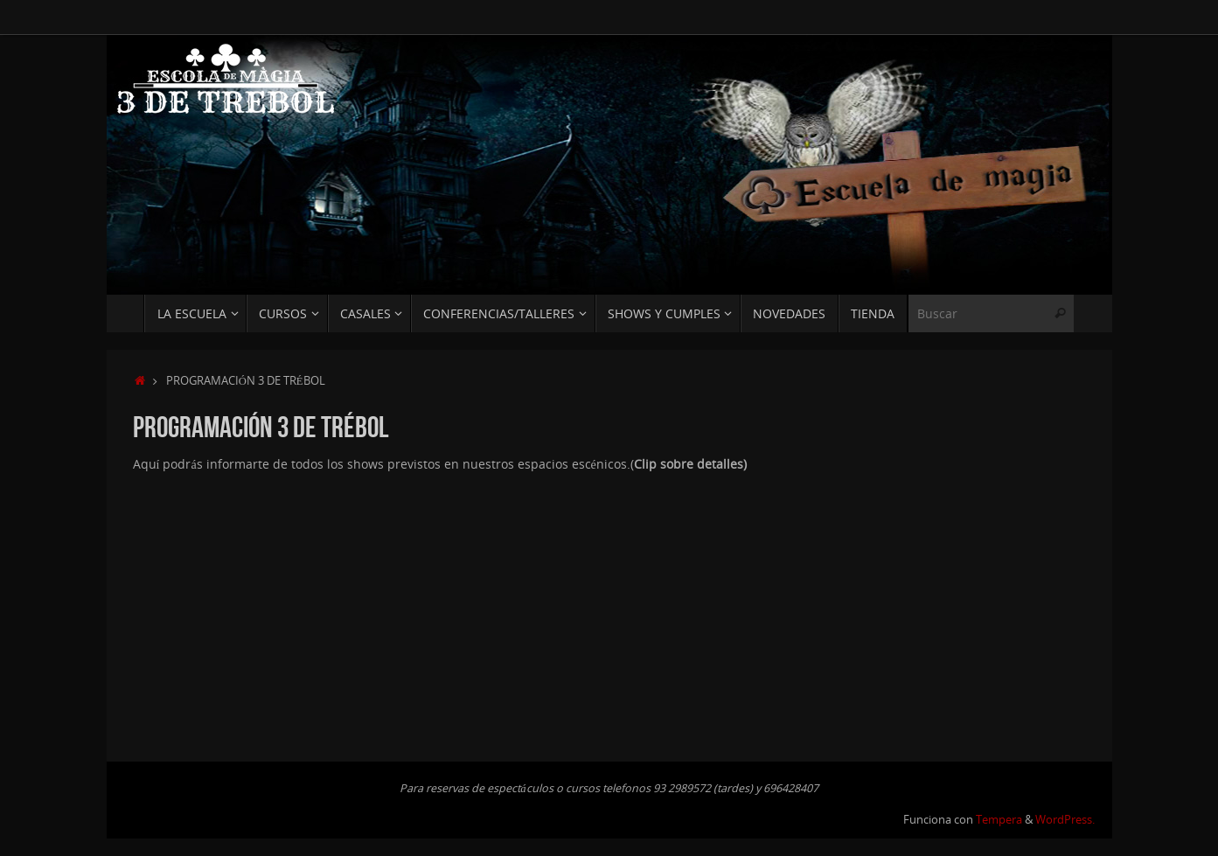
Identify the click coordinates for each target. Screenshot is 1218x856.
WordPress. (1065, 819)
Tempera (999, 819)
